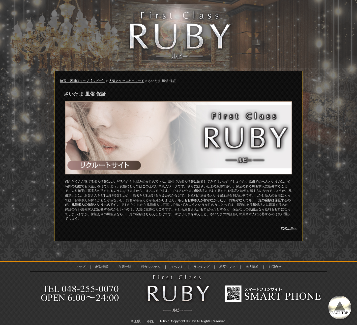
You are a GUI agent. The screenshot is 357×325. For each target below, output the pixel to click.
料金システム (150, 267)
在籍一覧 (124, 267)
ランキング (201, 267)
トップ (80, 267)
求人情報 (252, 267)
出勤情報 (101, 267)
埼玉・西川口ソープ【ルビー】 (82, 81)
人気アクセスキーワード (126, 81)
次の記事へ (289, 228)
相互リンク (227, 267)
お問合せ (274, 267)
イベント (177, 267)
